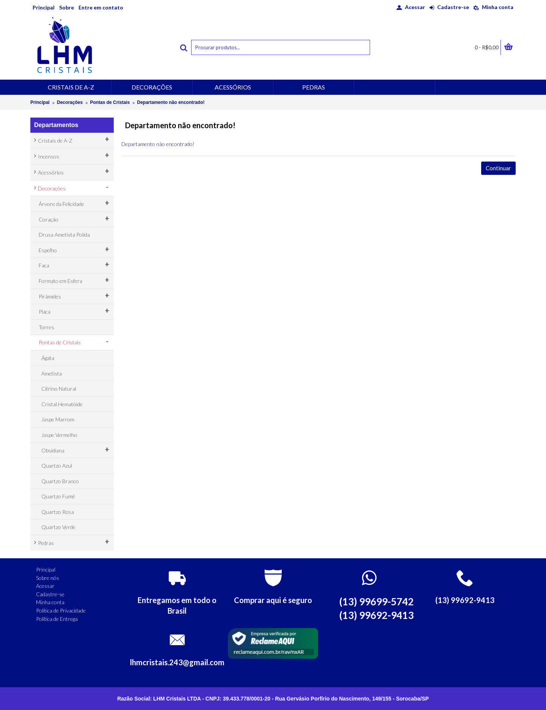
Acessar (45, 586)
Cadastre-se (50, 594)
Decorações (70, 102)
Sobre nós (47, 578)
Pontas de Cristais (110, 102)
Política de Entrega (57, 619)
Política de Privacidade (61, 610)
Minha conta (50, 602)
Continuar (498, 168)
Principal (40, 102)
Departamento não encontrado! (170, 102)
